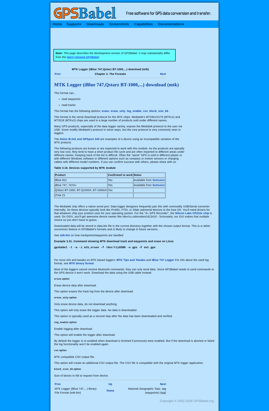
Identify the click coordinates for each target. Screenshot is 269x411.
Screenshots (119, 24)
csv (145, 110)
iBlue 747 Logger (163, 259)
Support (74, 24)
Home (57, 24)
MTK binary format (81, 263)
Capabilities (143, 24)
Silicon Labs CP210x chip (192, 213)
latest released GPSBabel (83, 57)
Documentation (171, 24)
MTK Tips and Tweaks (131, 259)
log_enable (134, 110)
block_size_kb (158, 110)
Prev (58, 73)
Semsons (158, 180)
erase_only (118, 110)
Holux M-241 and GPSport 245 (80, 139)
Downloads (95, 24)
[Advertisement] (121, 37)
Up (110, 383)
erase (105, 110)
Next (163, 73)
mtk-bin (65, 235)
